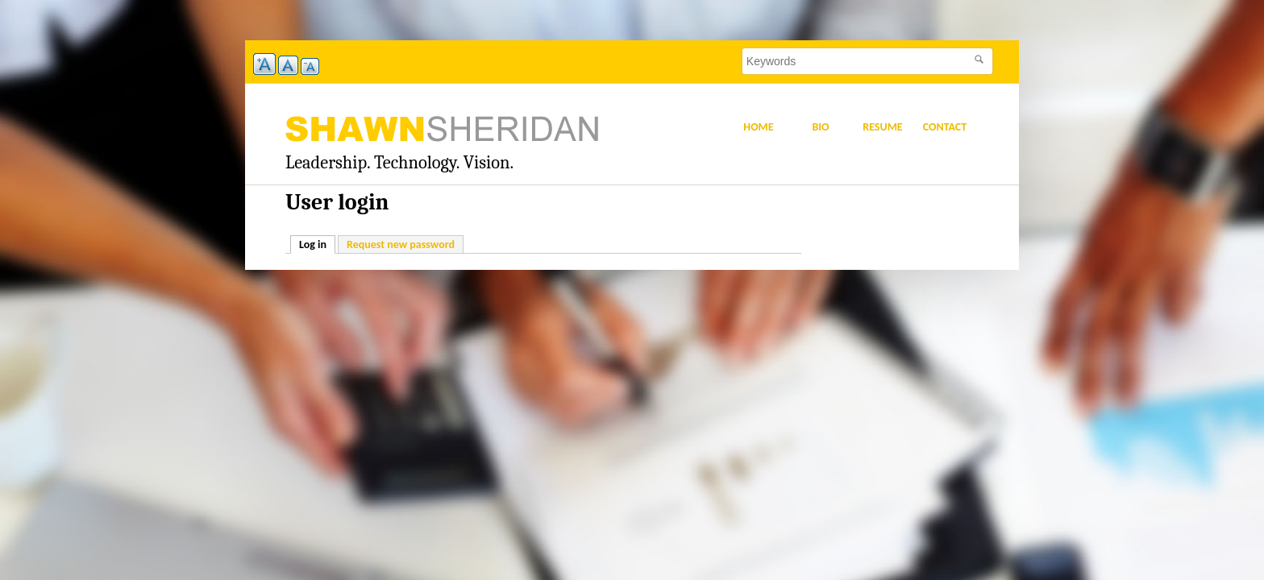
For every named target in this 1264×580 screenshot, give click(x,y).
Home (758, 127)
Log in (317, 243)
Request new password (401, 244)
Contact (945, 127)
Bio (820, 127)
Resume (882, 127)
